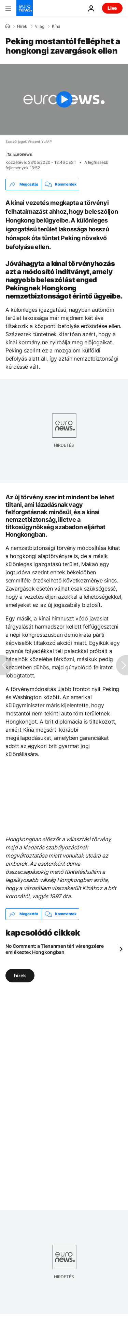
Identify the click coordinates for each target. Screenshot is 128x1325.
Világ (39, 26)
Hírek (22, 26)
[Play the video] (64, 99)
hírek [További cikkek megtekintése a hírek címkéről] (20, 975)
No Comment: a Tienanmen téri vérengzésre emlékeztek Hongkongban (54, 949)
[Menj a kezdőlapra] (24, 8)
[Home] (7, 26)
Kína (56, 26)
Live (112, 8)
